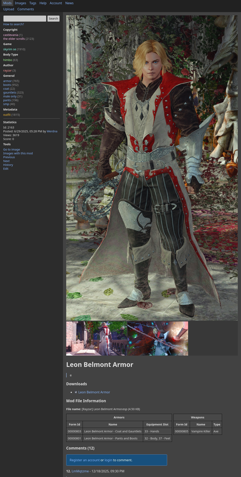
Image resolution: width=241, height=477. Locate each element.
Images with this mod (18, 153)
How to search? (13, 24)
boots (10, 85)
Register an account (85, 460)
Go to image (11, 149)
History (8, 165)
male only (12, 96)
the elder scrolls (18, 39)
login (108, 460)
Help (43, 3)
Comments (25, 9)
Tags (32, 3)
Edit (5, 169)
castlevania (12, 35)
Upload (8, 9)
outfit (11, 115)
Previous (9, 157)
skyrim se (14, 49)
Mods (7, 3)
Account (56, 3)
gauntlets (13, 92)
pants (10, 100)
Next (6, 161)
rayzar (9, 70)
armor (11, 81)
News (69, 3)
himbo (10, 60)
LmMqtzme (80, 471)
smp (9, 104)
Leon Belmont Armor (92, 392)
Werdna (52, 131)
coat (9, 89)
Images (20, 3)
